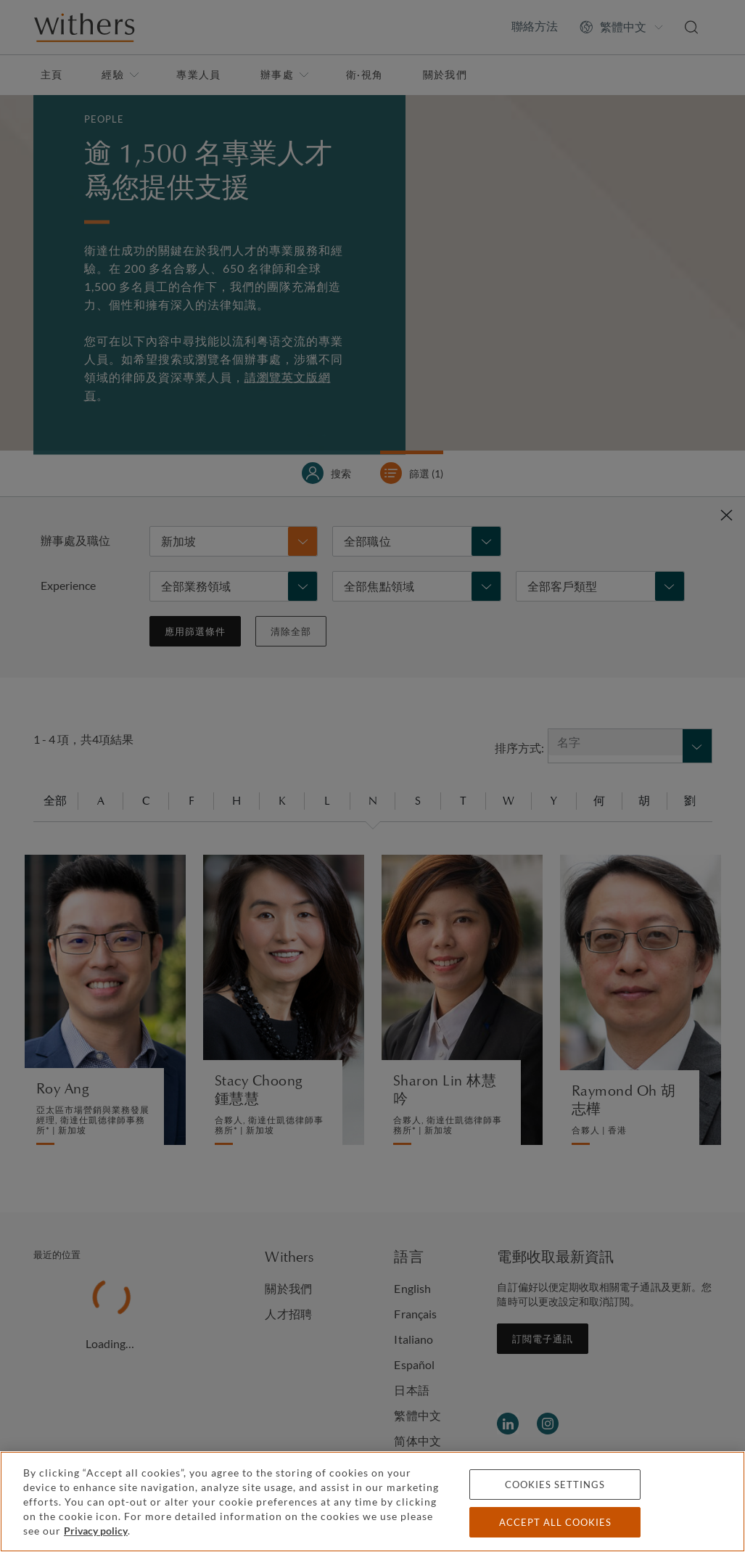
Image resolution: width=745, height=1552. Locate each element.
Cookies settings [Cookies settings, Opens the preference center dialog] (555, 1484)
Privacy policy (96, 1530)
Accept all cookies (555, 1522)
